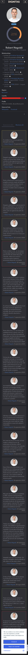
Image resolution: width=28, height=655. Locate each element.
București (4, 92)
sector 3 (14, 24)
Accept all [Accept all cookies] (14, 641)
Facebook (14, 109)
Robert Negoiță (12, 262)
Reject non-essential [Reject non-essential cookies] (14, 646)
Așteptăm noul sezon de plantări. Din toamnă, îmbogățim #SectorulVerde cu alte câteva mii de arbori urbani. (14, 559)
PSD (12, 74)
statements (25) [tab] (8, 125)
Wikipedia (5, 109)
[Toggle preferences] (7, 650)
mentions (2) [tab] (20, 125)
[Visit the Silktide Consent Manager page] (23, 650)
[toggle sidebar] (3, 1)
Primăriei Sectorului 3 (17, 55)
